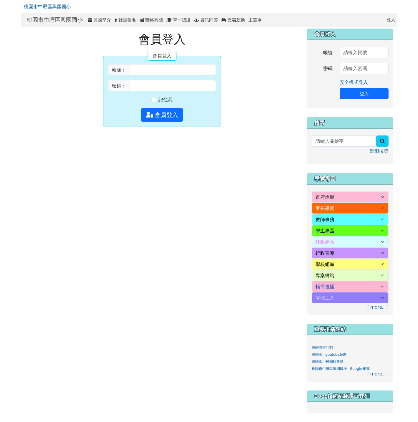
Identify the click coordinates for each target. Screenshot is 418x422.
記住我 (165, 99)
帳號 (328, 52)
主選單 (255, 20)
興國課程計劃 (322, 347)
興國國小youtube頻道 (329, 354)
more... (378, 307)
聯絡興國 (151, 20)
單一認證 (178, 20)
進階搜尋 (379, 151)
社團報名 (125, 20)
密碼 (328, 68)
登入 (390, 20)
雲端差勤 (233, 20)
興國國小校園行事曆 (327, 361)
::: (266, 20)
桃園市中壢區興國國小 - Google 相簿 (341, 368)
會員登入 (162, 115)
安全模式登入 (354, 82)
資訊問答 (206, 20)
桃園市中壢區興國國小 (47, 6)
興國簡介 (99, 20)
